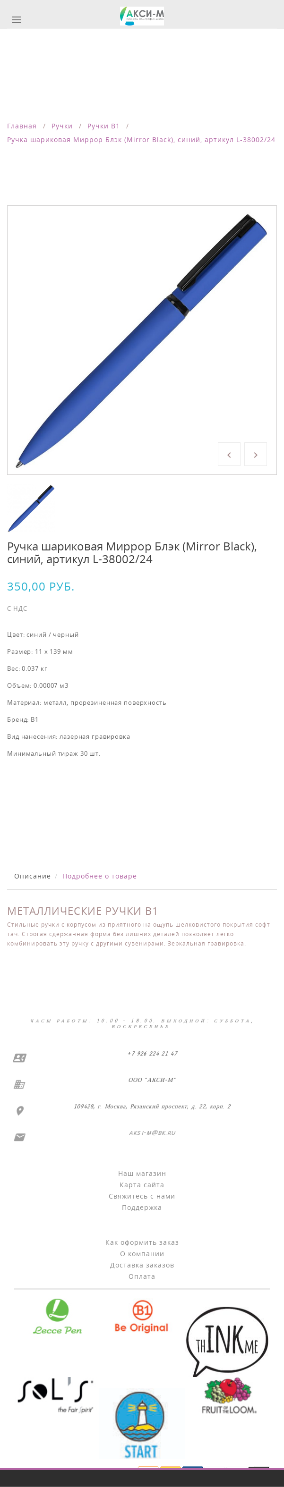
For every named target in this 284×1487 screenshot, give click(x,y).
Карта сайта (142, 1184)
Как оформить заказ (142, 1242)
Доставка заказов (142, 1264)
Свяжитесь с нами (142, 1195)
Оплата (142, 1276)
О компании (142, 1253)
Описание (32, 875)
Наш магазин (142, 1173)
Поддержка (142, 1207)
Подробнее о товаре (99, 875)
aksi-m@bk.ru (151, 1133)
